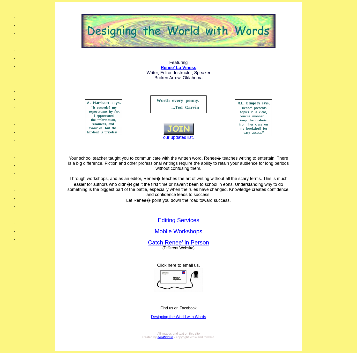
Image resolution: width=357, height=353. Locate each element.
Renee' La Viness (178, 67)
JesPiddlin (165, 337)
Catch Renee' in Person (178, 242)
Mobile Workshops (178, 231)
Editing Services (178, 220)
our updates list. (178, 135)
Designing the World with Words (178, 317)
